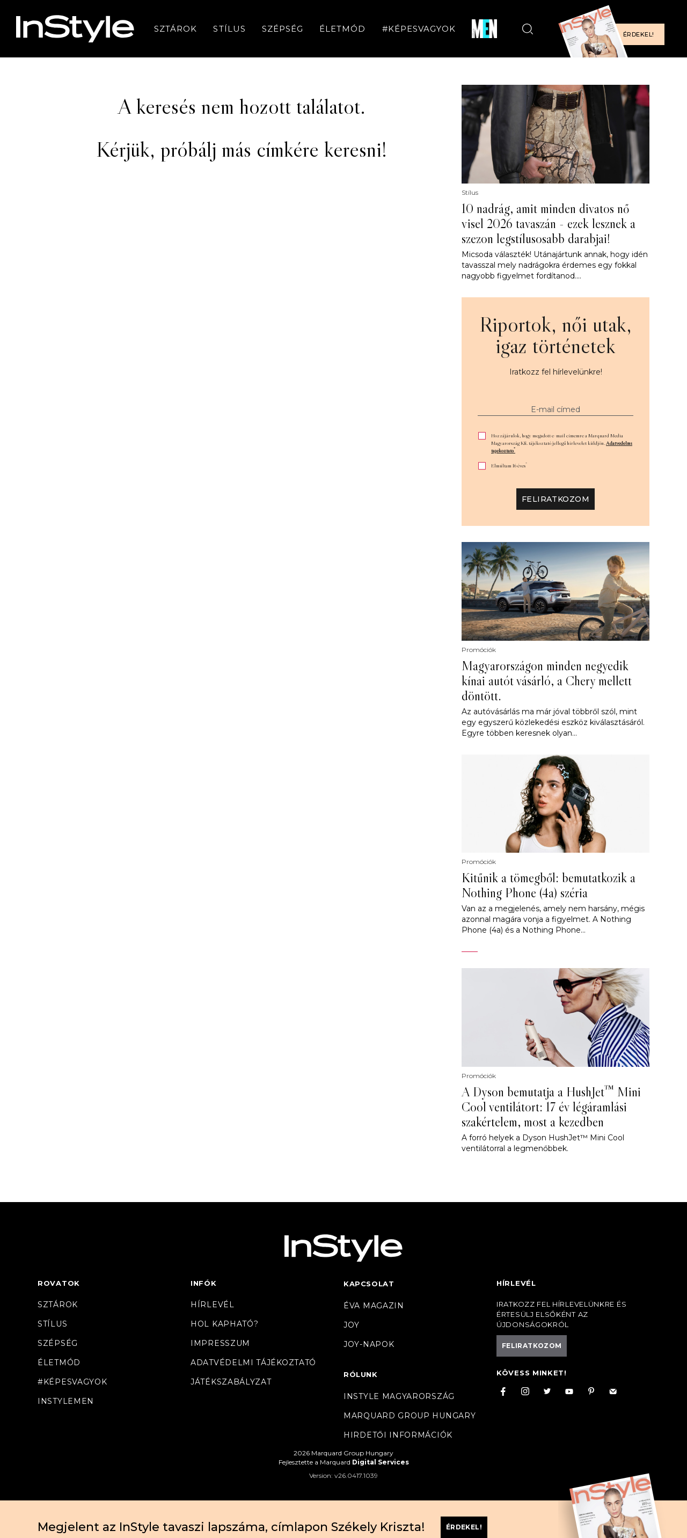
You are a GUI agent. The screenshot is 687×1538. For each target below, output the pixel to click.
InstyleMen (66, 1401)
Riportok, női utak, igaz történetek (555, 334)
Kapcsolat (369, 1283)
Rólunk (361, 1374)
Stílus (229, 29)
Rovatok (59, 1283)
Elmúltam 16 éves (509, 465)
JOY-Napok (369, 1344)
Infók (204, 1283)
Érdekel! (638, 34)
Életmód (342, 29)
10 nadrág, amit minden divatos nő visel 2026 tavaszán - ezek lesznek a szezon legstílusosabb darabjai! (548, 223)
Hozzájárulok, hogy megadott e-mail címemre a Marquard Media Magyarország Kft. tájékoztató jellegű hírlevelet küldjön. (561, 443)
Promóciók (479, 650)
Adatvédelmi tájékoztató (253, 1362)
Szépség (282, 29)
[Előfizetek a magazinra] (614, 28)
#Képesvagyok (419, 29)
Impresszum (220, 1343)
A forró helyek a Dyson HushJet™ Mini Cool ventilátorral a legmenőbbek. (543, 1143)
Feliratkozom (555, 499)
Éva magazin (374, 1305)
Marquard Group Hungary (410, 1415)
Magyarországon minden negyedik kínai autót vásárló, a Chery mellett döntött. (547, 681)
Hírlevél (213, 1304)
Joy (352, 1325)
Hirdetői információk (398, 1435)
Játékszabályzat (231, 1382)
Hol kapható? (224, 1324)
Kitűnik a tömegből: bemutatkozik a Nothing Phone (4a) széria (548, 885)
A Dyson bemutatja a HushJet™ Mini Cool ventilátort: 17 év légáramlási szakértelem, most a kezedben (551, 1107)
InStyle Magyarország (399, 1396)
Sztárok (175, 29)
